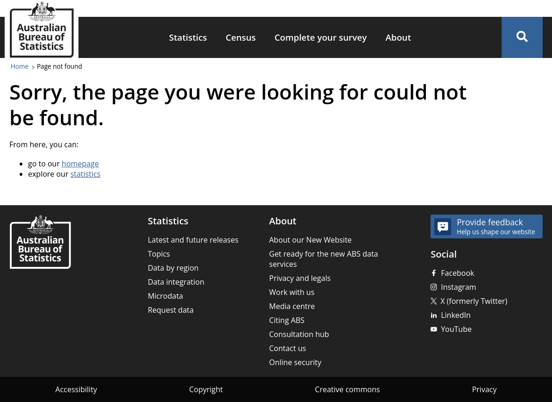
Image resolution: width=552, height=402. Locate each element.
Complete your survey (321, 37)
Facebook (457, 273)
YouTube (456, 329)
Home (19, 66)
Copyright (206, 389)
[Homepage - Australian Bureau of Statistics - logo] (41, 29)
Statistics (188, 37)
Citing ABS (286, 320)
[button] (522, 37)
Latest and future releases (193, 240)
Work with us (291, 292)
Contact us (287, 348)
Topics (159, 254)
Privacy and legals (300, 278)
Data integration (176, 282)
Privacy (484, 389)
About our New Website (310, 240)
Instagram (458, 287)
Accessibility (76, 389)
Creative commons (347, 389)
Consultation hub (299, 334)
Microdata (165, 296)
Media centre (292, 306)
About (398, 37)
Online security (295, 362)
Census (241, 37)
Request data (170, 310)
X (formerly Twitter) (473, 301)
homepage (80, 163)
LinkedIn (456, 315)
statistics (86, 174)
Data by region (173, 268)
